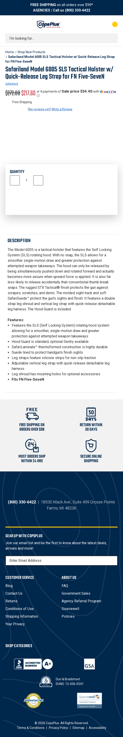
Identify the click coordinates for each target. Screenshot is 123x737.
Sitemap (78, 728)
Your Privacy (15, 624)
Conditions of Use (19, 609)
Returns (11, 601)
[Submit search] (113, 38)
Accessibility (97, 728)
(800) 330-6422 (77, 10)
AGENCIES (41, 10)
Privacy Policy (58, 728)
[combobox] (61, 38)
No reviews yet (39, 109)
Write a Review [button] (61, 109)
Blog (9, 586)
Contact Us (13, 593)
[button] (77, 93)
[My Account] (96, 24)
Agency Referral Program (81, 601)
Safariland (11, 83)
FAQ (65, 586)
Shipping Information (21, 616)
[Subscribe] (114, 561)
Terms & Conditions (31, 728)
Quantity (17, 172)
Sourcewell (70, 609)
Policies (68, 616)
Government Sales (76, 593)
